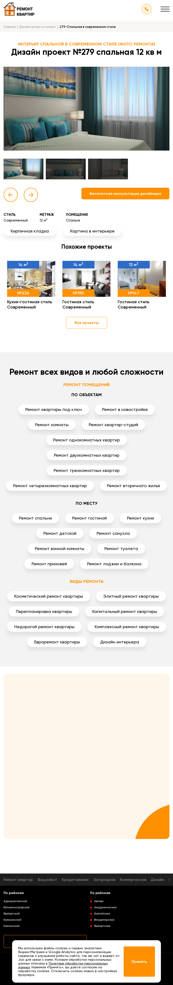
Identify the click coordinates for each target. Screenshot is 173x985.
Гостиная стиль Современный (78, 304)
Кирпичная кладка (30, 230)
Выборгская (102, 926)
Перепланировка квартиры (44, 611)
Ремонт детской (59, 533)
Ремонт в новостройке (125, 409)
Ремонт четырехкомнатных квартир (50, 485)
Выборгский (12, 913)
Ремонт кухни (140, 517)
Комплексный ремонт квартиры (127, 626)
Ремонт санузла (113, 533)
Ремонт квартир (18, 879)
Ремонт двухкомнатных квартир (86, 455)
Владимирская (104, 919)
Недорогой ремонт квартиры (44, 626)
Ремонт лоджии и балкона (114, 563)
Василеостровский (16, 907)
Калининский (12, 919)
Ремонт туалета (121, 548)
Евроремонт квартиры (57, 641)
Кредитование (75, 879)
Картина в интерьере (92, 230)
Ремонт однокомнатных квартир (86, 439)
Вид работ (47, 879)
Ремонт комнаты (52, 424)
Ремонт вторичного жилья (133, 485)
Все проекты (87, 322)
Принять (139, 961)
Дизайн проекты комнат (37, 27)
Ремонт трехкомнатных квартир (87, 470)
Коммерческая (133, 879)
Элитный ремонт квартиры (131, 596)
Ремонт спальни (35, 517)
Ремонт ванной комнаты (59, 548)
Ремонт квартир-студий (113, 424)
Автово (98, 901)
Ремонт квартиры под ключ (53, 409)
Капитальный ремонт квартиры (124, 611)
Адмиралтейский (15, 901)
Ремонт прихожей (49, 563)
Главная (10, 27)
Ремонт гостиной (89, 517)
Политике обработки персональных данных (63, 965)
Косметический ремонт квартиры (48, 596)
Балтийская (102, 913)
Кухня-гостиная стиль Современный (29, 304)
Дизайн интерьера (119, 641)
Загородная (104, 879)
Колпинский (11, 926)
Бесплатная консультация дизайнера (125, 193)
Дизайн (157, 879)
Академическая (105, 907)
